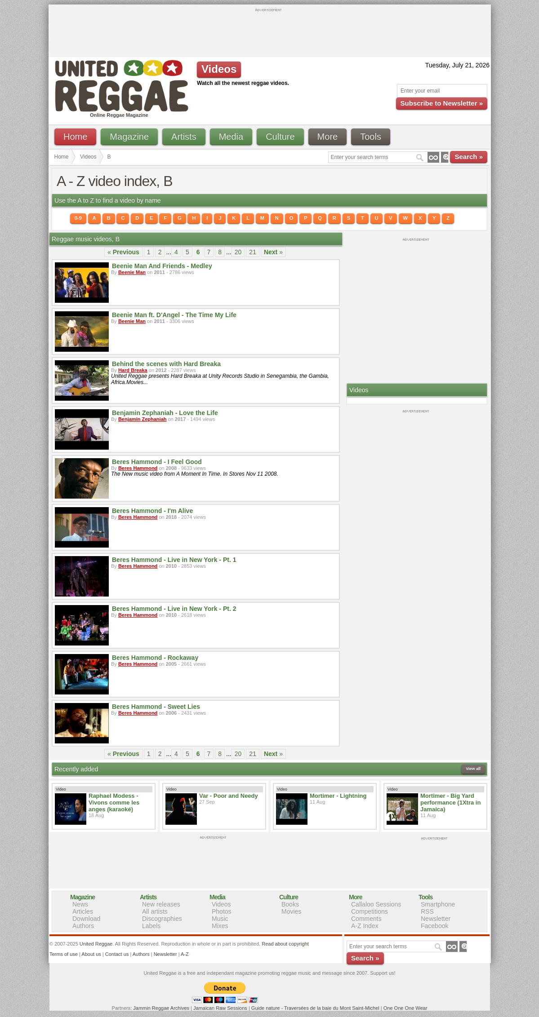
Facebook (434, 925)
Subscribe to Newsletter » (442, 103)
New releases (161, 904)
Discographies (162, 918)
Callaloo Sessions (376, 904)
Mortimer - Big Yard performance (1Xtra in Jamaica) (450, 802)
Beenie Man (132, 272)
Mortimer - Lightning (338, 795)
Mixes (220, 925)
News (80, 904)
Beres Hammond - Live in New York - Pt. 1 (174, 559)
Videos (88, 157)
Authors (83, 925)
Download (86, 918)
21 (252, 252)
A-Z (185, 954)
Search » (468, 156)
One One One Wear (405, 1008)
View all (473, 768)
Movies (291, 911)
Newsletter (435, 918)
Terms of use (63, 954)
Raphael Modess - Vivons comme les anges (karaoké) (114, 802)
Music (220, 918)
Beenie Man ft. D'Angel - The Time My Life (174, 314)
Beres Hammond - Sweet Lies (156, 706)
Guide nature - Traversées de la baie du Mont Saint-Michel (315, 1008)
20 (238, 252)
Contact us (117, 954)
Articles (82, 911)
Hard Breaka (132, 370)
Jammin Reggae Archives (161, 1008)
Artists (183, 136)
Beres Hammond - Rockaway (155, 657)
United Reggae (96, 943)
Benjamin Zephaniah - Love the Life (165, 412)
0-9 (78, 218)
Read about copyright (285, 943)
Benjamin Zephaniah (142, 419)
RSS (427, 911)
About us (91, 954)
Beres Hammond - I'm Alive (152, 510)
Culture (280, 136)
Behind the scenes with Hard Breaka (166, 363)
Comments (366, 918)
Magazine (129, 136)
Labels (151, 925)
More (327, 136)
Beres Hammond (137, 468)
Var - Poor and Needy (228, 795)
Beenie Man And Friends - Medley (162, 266)
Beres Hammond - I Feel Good (157, 461)
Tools (370, 136)
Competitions (369, 911)
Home (75, 136)
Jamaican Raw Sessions (220, 1008)
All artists (155, 911)
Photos (222, 911)
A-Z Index (365, 925)
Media (231, 136)
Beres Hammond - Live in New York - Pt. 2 (174, 608)
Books (290, 904)
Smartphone (438, 904)
